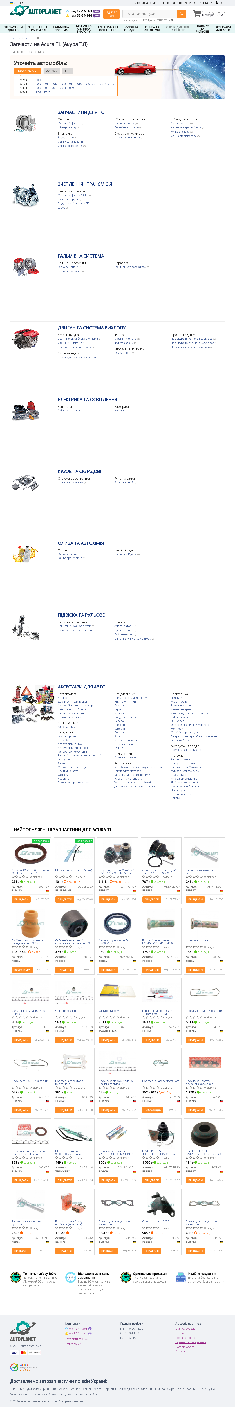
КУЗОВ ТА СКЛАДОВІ (79, 471)
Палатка (119, 721)
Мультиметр (179, 701)
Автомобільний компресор (75, 705)
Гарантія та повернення (179, 3)
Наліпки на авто (68, 771)
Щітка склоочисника (71, 482)
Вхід (220, 3)
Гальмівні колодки (126, 127)
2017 (95, 84)
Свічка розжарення (70, 146)
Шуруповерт (179, 774)
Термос (119, 709)
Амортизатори (180, 123)
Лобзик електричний (184, 782)
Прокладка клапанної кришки (190, 347)
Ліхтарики (64, 778)
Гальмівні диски (124, 123)
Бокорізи (176, 798)
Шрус (62, 207)
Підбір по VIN (111, 13)
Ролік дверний (124, 482)
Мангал (119, 713)
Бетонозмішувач (181, 794)
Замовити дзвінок (76, 1343)
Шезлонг (120, 724)
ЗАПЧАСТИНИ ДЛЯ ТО (81, 112)
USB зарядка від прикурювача (190, 724)
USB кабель (178, 721)
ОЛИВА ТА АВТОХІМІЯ (81, 543)
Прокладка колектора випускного (69, 1085)
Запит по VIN (73, 1348)
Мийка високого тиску (185, 771)
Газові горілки (67, 736)
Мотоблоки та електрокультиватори (138, 767)
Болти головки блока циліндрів (78, 338)
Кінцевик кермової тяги (186, 127)
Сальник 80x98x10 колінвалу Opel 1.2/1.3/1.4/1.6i (24, 872)
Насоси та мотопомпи (128, 778)
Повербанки (66, 740)
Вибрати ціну (23, 970)
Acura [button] (51, 71)
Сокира (119, 705)
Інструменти (66, 759)
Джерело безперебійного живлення (194, 736)
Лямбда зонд (123, 353)
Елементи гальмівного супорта (200, 872)
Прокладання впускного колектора (114, 1227)
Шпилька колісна (197, 941)
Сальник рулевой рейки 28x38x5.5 (114, 943)
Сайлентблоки (124, 634)
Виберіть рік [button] (28, 71)
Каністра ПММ (67, 726)
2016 (87, 84)
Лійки (61, 763)
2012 (55, 84)
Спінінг (118, 748)
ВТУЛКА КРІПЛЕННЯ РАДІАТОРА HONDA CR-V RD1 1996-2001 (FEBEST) (204, 1156)
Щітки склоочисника (127, 137)
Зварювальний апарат (185, 786)
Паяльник (177, 697)
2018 (103, 84)
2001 (47, 87)
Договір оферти (185, 1351)
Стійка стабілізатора (184, 136)
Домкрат (63, 697)
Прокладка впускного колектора (192, 338)
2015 (79, 84)
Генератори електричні (73, 751)
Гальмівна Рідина (125, 554)
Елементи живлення (71, 713)
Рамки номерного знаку (73, 782)
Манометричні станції (72, 767)
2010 (38, 84)
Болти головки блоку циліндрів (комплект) (69, 1227)
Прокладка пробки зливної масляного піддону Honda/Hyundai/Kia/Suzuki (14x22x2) (116, 1085)
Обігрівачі (64, 774)
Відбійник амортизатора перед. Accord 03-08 (27, 943)
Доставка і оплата (147, 3)
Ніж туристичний (125, 701)
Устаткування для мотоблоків (133, 782)
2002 (55, 87)
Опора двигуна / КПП (156, 1226)
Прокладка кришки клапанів (204, 1012)
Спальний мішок (125, 744)
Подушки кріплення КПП (74, 203)
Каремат (119, 728)
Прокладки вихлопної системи (78, 357)
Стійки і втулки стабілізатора (133, 638)
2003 (63, 87)
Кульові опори (180, 131)
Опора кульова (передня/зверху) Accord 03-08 (159, 872)
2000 (38, 87)
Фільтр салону (67, 127)
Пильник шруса (68, 199)
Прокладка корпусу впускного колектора (200, 1085)
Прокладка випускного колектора (193, 343)
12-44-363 (79, 11)
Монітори (177, 728)
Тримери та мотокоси (128, 771)
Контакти (206, 3)
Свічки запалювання (71, 141)
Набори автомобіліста (72, 709)
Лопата (119, 732)
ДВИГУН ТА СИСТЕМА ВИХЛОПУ (92, 328)
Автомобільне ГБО (70, 744)
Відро (117, 736)
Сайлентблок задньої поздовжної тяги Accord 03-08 (73, 943)
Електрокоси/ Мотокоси (186, 767)
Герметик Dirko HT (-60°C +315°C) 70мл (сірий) (159, 1014)
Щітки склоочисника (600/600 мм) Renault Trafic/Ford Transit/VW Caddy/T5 (69, 1156)
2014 (71, 84)
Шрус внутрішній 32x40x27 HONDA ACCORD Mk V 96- (116, 872)
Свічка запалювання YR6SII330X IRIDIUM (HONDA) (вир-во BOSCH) (117, 1156)
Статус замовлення (187, 1333)
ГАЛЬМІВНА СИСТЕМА (81, 256)
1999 (47, 91)
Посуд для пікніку (125, 717)
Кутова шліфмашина (184, 778)
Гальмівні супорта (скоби (130, 267)
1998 (38, 91)
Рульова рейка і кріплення (75, 630)
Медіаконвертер (181, 709)
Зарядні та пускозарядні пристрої (79, 755)
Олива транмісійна (70, 558)
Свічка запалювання (71, 410)
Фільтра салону (109, 1012)
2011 (47, 84)
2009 (71, 87)
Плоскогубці (178, 790)
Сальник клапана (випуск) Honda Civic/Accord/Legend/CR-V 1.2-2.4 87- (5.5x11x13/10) (29, 1014)
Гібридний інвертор (184, 740)
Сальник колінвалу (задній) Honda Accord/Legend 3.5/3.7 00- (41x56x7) (29, 1156)
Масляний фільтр (69, 123)
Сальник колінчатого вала (75, 347)
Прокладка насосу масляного (154, 1085)
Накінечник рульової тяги (75, 626)
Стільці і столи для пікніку (130, 697)
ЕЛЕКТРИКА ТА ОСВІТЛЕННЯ (87, 399)
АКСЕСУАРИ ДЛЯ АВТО (81, 687)
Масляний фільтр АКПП (73, 195)
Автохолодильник (126, 740)
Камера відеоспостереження (190, 713)
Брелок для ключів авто (186, 749)
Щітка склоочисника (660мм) (74, 870)
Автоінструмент (181, 759)
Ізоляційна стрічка (69, 717)
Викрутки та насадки (184, 763)
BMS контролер (181, 717)
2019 (111, 84)
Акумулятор (65, 137)
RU (21, 3)
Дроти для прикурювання (74, 701)
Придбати (22, 899)
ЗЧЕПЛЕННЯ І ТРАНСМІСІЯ (85, 184)
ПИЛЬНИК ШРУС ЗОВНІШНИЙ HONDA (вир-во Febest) (161, 1156)
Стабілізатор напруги (184, 732)
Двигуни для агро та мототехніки (135, 786)
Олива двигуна (67, 554)
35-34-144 (79, 15)
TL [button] (67, 71)
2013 (63, 84)
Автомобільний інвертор (74, 747)
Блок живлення (181, 705)
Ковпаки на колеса (126, 757)
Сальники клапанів (70, 343)
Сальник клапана (67, 1012)
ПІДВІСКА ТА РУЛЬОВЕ (81, 615)
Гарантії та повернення (190, 1347)
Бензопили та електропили (132, 774)
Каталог (180, 1356)
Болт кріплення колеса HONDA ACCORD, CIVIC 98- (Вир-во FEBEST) (159, 943)
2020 (38, 80)
